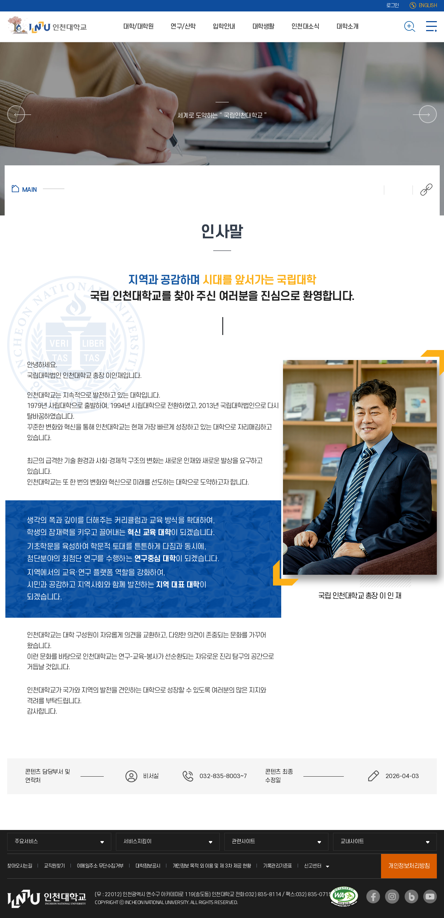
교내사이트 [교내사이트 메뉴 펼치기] (352, 842)
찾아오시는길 (19, 866)
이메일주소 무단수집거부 (100, 866)
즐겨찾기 (398, 189)
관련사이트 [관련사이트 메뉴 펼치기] (243, 842)
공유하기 (423, 189)
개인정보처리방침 (409, 866)
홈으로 (38, 188)
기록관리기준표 (277, 866)
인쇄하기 (370, 189)
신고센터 (312, 866)
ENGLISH (428, 5)
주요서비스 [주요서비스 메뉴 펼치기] (26, 842)
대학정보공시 (148, 866)
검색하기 (409, 26)
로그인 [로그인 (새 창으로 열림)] (392, 5)
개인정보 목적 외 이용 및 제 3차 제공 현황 (211, 866)
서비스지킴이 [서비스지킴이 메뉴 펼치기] (137, 842)
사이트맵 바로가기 (431, 26)
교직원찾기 (54, 866)
